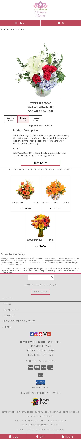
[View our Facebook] (32, 335)
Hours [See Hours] (67, 436)
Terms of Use (58, 429)
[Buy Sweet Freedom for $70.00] (40, 163)
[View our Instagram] (36, 335)
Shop (20, 23)
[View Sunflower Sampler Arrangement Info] (40, 226)
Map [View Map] (40, 436)
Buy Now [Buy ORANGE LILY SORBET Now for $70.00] (55, 208)
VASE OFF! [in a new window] (57, 393)
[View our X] (45, 335)
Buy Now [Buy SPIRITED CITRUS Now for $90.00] (25, 208)
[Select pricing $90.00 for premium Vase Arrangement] (35, 119)
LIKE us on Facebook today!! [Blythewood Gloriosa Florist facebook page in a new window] (35, 393)
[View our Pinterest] (40, 335)
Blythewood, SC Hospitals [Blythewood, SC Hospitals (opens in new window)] (48, 412)
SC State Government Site (53, 420)
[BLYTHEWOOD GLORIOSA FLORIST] (40, 16)
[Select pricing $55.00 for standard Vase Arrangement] (10, 119)
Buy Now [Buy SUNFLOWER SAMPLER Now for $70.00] (40, 245)
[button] (40, 382)
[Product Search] (41, 277)
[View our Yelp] (49, 335)
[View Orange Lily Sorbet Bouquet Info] (56, 188)
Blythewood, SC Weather (27, 420)
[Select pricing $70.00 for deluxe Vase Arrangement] (23, 119)
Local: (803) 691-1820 (40, 354)
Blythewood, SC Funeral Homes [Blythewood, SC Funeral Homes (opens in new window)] (17, 412)
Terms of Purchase (41, 429)
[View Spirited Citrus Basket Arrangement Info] (25, 188)
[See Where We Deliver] (40, 291)
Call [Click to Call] (13, 436)
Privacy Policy (23, 429)
